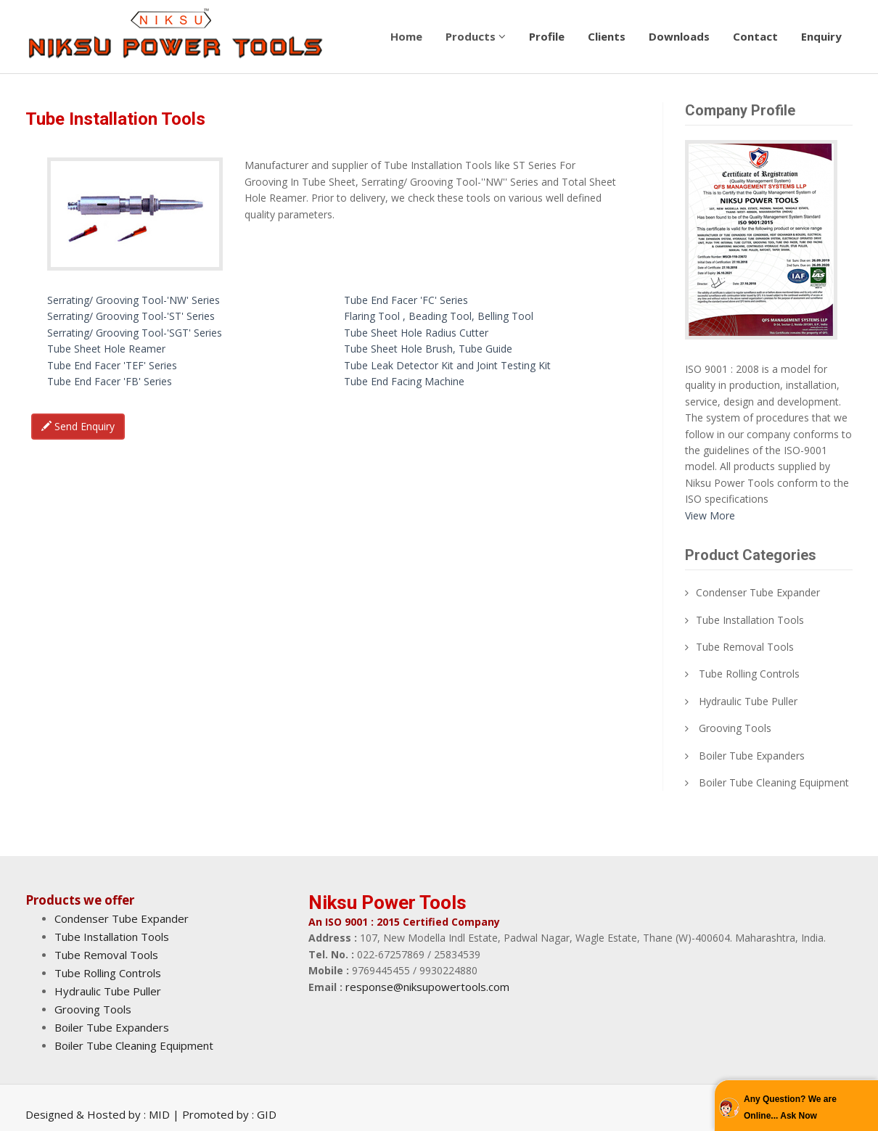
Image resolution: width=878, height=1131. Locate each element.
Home (406, 36)
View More (710, 515)
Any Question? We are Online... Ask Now (790, 1107)
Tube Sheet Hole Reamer (106, 348)
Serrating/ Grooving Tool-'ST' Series (131, 316)
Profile (547, 36)
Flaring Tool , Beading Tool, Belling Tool (438, 316)
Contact (755, 36)
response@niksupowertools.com (427, 986)
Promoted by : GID (229, 1114)
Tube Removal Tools (745, 647)
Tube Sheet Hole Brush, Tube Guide (428, 348)
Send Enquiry (78, 426)
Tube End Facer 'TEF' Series (112, 365)
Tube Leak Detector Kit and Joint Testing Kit (447, 365)
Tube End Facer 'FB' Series (109, 381)
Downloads (679, 36)
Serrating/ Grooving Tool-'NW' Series (133, 300)
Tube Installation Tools (750, 620)
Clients (606, 36)
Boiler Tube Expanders (752, 755)
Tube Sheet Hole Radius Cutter (416, 333)
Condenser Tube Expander (758, 592)
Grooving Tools (735, 728)
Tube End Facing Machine (404, 381)
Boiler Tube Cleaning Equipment (774, 782)
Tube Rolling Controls (749, 673)
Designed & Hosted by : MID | (103, 1114)
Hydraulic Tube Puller (748, 701)
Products (476, 36)
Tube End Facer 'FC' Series (406, 300)
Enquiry (821, 36)
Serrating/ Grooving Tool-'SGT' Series (134, 333)
